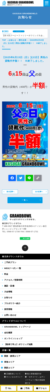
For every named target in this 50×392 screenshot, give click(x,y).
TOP (4, 40)
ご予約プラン (10, 262)
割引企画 (22, 40)
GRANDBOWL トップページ (17, 327)
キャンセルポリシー (14, 377)
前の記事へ (10, 192)
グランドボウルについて (14, 321)
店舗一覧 (6, 350)
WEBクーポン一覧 (12, 268)
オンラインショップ (13, 338)
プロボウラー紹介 (12, 303)
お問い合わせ (10, 315)
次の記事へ (39, 192)
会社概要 (8, 333)
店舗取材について (13, 374)
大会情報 (8, 292)
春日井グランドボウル (13, 256)
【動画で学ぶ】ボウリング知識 (18, 344)
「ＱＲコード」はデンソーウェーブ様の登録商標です (35, 380)
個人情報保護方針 (34, 374)
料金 (6, 274)
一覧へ (25, 200)
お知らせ (12, 40)
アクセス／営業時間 (13, 280)
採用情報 (8, 309)
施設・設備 (9, 286)
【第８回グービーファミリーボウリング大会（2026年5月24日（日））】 (24, 35)
